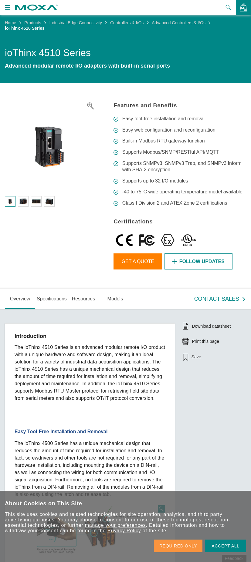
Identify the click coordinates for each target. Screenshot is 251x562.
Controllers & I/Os (127, 22)
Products (32, 22)
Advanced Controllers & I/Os (178, 22)
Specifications (52, 298)
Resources (83, 298)
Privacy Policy (124, 530)
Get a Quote (138, 261)
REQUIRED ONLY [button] (178, 546)
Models (115, 298)
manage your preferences (115, 525)
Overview (20, 298)
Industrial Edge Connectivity (75, 22)
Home (10, 22)
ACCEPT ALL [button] (225, 546)
